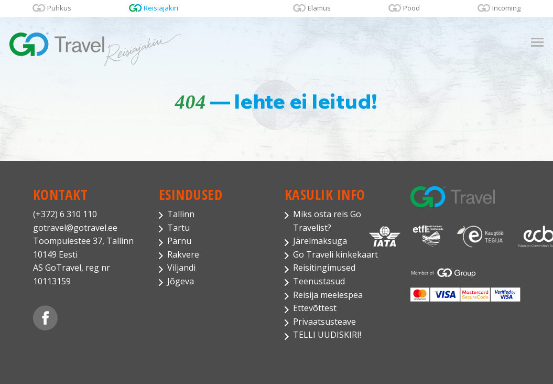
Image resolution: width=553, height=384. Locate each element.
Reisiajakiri (161, 8)
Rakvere (183, 254)
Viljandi (181, 267)
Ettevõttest (315, 308)
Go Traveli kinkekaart (335, 254)
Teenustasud (319, 281)
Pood (411, 8)
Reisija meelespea (328, 295)
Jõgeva (180, 281)
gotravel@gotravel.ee (75, 227)
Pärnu (179, 241)
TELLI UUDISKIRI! (327, 334)
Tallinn (180, 214)
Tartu (178, 227)
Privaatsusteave (324, 321)
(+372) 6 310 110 (65, 214)
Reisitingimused (324, 267)
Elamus (319, 8)
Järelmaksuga (320, 241)
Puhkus (59, 8)
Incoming (506, 8)
